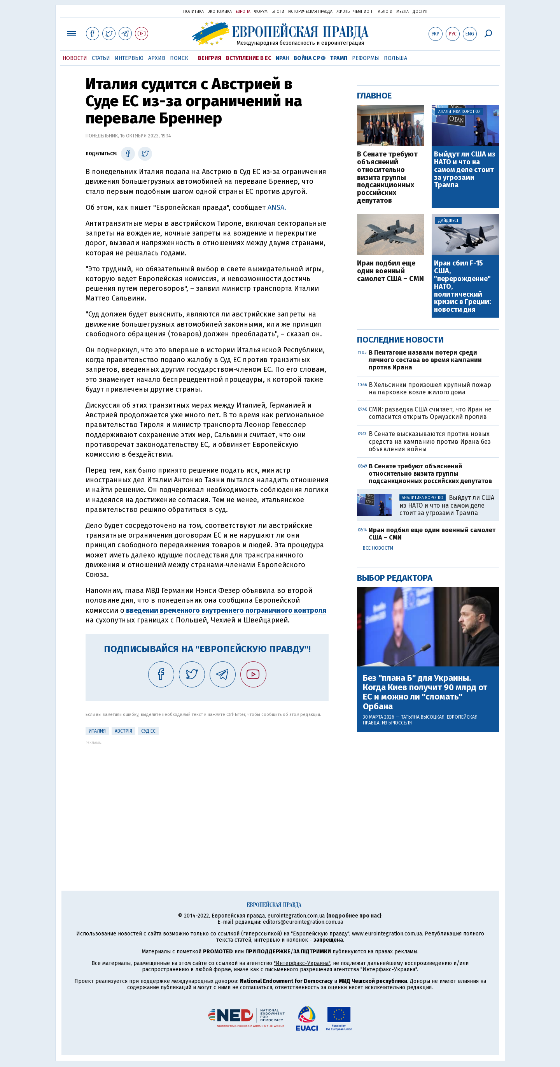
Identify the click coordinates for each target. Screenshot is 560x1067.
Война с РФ (310, 58)
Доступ (420, 11)
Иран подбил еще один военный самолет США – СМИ (390, 271)
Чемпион (363, 11)
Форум (261, 11)
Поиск (179, 58)
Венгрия (209, 58)
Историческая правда (310, 11)
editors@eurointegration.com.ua (303, 922)
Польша (395, 58)
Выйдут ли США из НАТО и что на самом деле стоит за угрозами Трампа (464, 170)
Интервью (129, 58)
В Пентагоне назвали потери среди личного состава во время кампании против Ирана (425, 360)
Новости (75, 58)
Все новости (378, 548)
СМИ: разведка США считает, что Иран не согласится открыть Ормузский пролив (430, 413)
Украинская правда (154, 11)
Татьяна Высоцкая (422, 717)
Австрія (123, 731)
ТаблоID (384, 11)
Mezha (402, 11)
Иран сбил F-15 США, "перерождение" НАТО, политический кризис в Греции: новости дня (462, 287)
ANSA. (276, 207)
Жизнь (343, 11)
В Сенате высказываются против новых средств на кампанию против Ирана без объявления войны (430, 441)
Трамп (338, 58)
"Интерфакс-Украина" (302, 963)
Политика (193, 11)
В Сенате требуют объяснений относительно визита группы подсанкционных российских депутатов (387, 178)
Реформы (365, 58)
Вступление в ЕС (248, 58)
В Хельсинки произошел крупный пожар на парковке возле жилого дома (430, 388)
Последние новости (400, 339)
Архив (156, 58)
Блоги (277, 11)
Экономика (220, 11)
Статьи (101, 58)
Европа (243, 11)
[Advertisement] (207, 799)
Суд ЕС (148, 731)
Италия (97, 731)
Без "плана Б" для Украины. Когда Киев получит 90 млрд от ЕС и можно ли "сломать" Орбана (425, 692)
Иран (282, 58)
